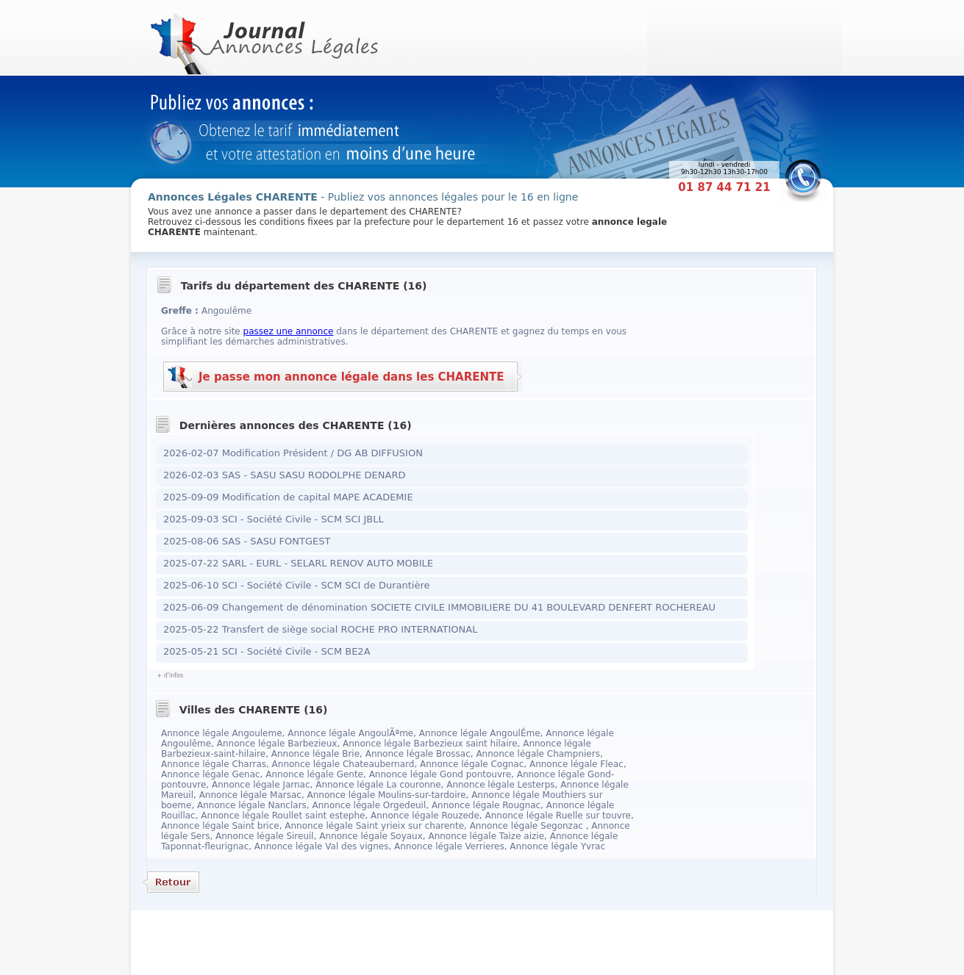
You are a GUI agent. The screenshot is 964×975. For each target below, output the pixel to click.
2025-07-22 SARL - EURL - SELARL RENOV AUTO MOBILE (298, 563)
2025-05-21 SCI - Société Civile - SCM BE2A (267, 651)
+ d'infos (170, 675)
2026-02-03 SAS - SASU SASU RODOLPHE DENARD (284, 475)
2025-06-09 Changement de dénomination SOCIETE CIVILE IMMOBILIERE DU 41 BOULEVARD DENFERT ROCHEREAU (439, 607)
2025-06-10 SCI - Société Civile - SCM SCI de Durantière (296, 585)
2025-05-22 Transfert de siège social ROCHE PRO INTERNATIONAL (320, 629)
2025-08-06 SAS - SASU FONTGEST (246, 541)
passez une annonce (288, 331)
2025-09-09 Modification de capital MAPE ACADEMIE (288, 497)
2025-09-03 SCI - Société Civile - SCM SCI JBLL (273, 519)
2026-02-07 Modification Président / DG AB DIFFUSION (293, 452)
